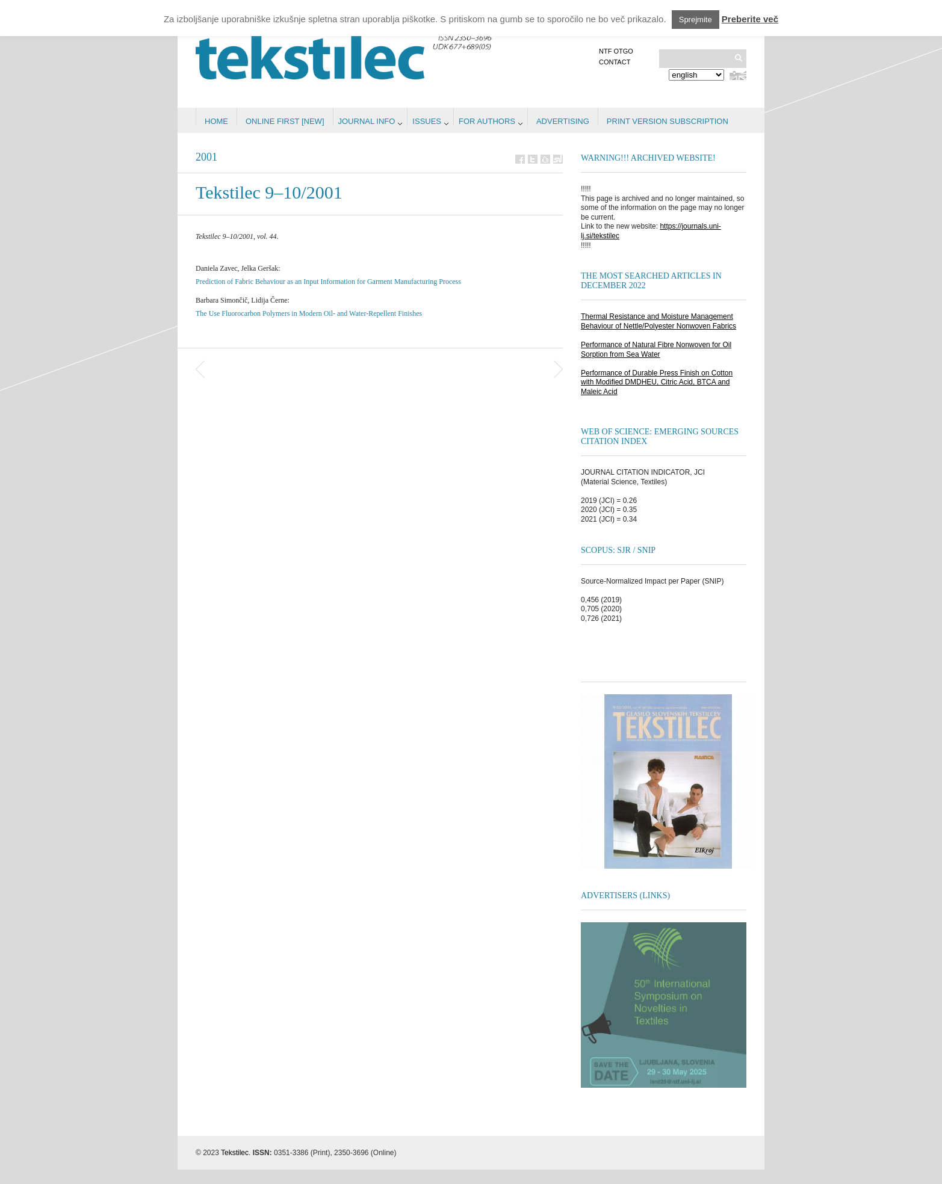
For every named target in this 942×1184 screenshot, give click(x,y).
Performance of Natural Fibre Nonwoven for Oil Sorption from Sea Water (656, 350)
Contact (614, 62)
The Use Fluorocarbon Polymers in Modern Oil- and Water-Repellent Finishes (309, 313)
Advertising (562, 121)
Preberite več (750, 19)
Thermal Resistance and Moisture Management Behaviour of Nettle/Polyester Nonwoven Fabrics (658, 321)
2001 (206, 157)
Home (216, 121)
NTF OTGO (616, 51)
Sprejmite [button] (695, 19)
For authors (487, 121)
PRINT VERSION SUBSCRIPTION (667, 121)
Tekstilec (235, 1153)
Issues (426, 121)
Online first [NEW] (285, 121)
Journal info (366, 121)
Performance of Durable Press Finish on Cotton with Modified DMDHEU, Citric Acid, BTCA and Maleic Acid (657, 382)
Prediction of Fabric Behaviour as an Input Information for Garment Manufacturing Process (328, 281)
